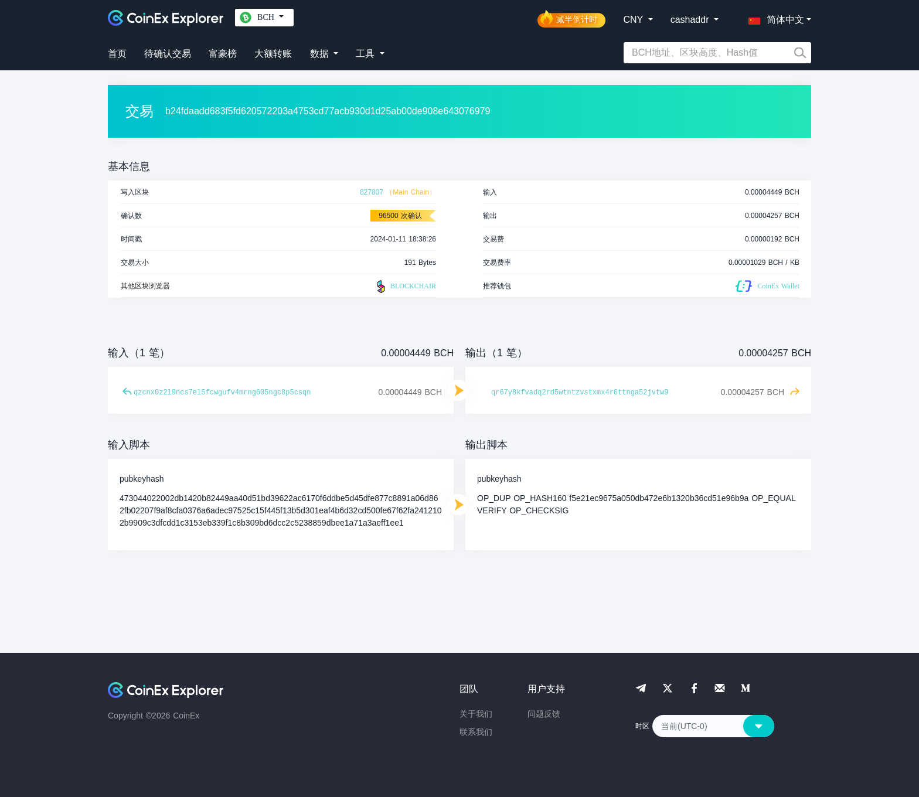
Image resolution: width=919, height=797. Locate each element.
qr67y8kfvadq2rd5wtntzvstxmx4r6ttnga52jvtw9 (579, 393)
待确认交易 (167, 54)
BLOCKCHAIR (405, 287)
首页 (117, 54)
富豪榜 (223, 54)
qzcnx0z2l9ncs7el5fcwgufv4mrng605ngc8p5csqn (222, 393)
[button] (773, 17)
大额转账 (273, 54)
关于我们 (476, 713)
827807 (371, 192)
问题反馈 (543, 713)
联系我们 (476, 732)
